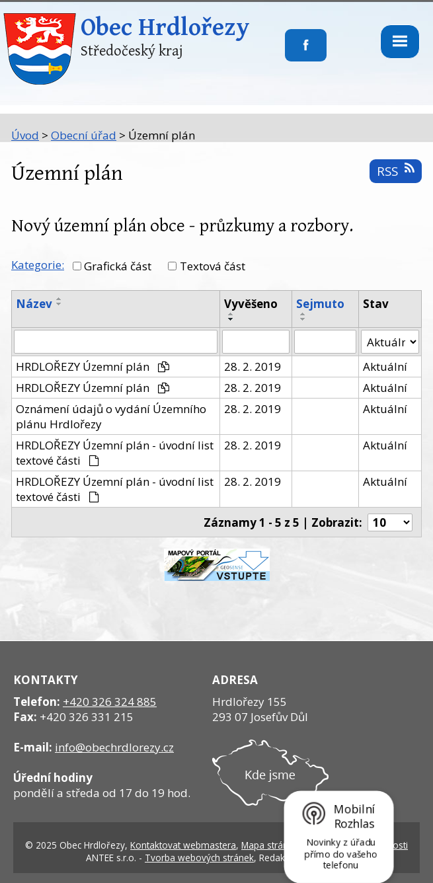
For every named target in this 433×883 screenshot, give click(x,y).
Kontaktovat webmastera (183, 845)
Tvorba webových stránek (199, 857)
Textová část (212, 266)
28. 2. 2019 (252, 366)
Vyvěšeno (251, 303)
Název (34, 303)
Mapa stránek (269, 845)
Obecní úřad (83, 135)
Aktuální (385, 366)
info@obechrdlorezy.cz (114, 747)
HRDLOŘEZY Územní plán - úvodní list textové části (115, 453)
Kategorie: (37, 264)
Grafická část (117, 266)
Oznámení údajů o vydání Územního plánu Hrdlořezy (111, 416)
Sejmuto (320, 303)
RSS (395, 171)
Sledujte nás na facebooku (285, 53)
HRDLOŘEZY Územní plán (92, 366)
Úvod (25, 135)
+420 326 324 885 (110, 701)
